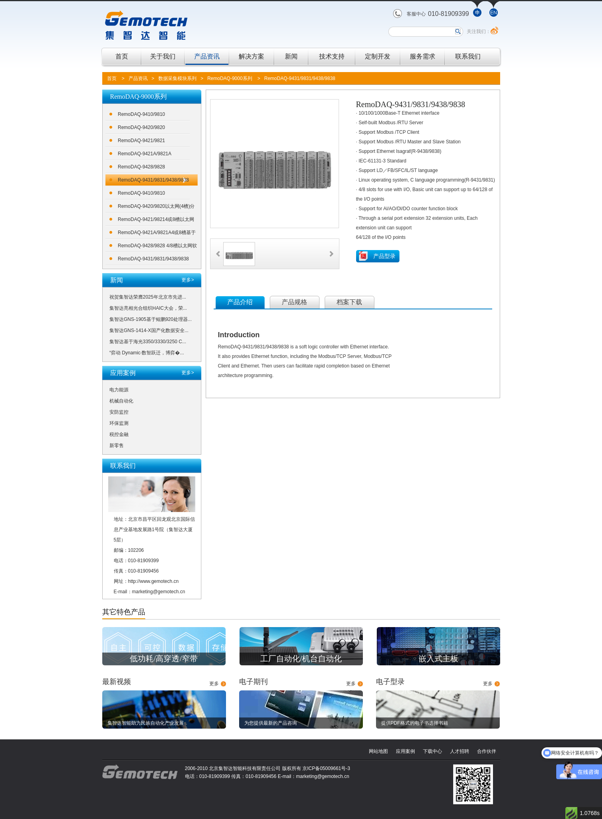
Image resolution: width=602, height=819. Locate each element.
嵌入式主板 (438, 658)
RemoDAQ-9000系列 (229, 78)
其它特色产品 (123, 612)
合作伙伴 (486, 751)
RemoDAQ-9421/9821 (141, 140)
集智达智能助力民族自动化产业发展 (145, 723)
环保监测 (119, 423)
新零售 (116, 445)
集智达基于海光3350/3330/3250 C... (147, 341)
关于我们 (162, 56)
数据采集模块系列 (177, 78)
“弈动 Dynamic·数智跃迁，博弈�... (146, 353)
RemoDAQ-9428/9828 (141, 167)
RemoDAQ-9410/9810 (141, 114)
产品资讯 (207, 56)
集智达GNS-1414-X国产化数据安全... (149, 330)
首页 (121, 56)
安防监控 (119, 412)
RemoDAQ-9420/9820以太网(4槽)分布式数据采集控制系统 (156, 207)
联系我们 (468, 56)
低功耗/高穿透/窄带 (164, 658)
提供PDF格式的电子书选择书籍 (414, 723)
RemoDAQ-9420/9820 (141, 127)
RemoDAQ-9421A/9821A (144, 153)
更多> (187, 280)
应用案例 (405, 751)
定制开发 (377, 56)
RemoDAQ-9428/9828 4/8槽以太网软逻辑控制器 (157, 247)
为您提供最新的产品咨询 (270, 723)
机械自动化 (121, 401)
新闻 (291, 56)
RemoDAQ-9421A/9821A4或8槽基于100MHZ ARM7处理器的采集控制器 (157, 234)
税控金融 (119, 434)
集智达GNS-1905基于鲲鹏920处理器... (150, 319)
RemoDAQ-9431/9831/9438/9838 (299, 78)
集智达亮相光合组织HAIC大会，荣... (148, 308)
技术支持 (332, 56)
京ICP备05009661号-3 (326, 768)
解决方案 (251, 56)
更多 (214, 683)
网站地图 (378, 751)
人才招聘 (459, 751)
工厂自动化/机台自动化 (301, 658)
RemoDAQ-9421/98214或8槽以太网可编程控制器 (156, 221)
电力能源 (119, 390)
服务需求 (422, 56)
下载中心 (432, 751)
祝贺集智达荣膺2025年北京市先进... (147, 297)
